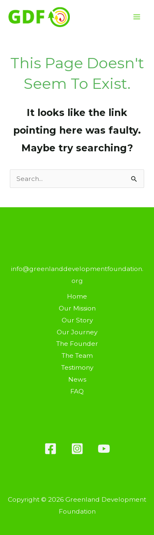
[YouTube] (104, 448)
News (77, 379)
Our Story (77, 320)
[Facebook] (50, 448)
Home (77, 296)
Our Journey (77, 332)
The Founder (77, 343)
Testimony (77, 367)
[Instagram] (77, 448)
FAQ (77, 391)
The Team (77, 355)
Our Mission (77, 308)
